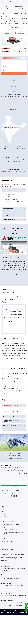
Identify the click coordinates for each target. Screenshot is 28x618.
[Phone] (25, 606)
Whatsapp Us (22, 48)
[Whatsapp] (25, 610)
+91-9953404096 (16, 57)
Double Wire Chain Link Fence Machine (11, 524)
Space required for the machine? (11, 429)
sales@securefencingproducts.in (9, 493)
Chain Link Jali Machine (12, 557)
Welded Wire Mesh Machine (7, 544)
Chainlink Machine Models (9, 521)
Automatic (14, 30)
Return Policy (3, 612)
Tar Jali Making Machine (10, 558)
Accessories (6, 212)
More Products (5, 538)
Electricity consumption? (9, 416)
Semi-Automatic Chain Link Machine (10, 529)
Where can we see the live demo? (11, 425)
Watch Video (5, 51)
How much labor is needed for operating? (10, 421)
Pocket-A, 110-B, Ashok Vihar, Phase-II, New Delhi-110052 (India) (14, 568)
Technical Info (22, 51)
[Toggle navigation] (3, 2)
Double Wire (4, 30)
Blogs (3, 511)
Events (3, 508)
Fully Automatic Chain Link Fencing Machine (12, 527)
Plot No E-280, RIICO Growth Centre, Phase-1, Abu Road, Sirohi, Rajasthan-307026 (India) (14, 576)
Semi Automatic (23, 30)
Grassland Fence (8, 33)
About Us (3, 503)
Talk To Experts (5, 48)
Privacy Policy (10, 612)
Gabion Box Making (20, 33)
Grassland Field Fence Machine (8, 549)
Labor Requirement (8, 208)
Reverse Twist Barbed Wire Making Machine (10, 546)
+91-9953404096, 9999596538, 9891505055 (10, 490)
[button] (23, 1)
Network (22, 612)
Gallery (3, 506)
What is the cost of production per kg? (13, 405)
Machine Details (7, 190)
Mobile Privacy (16, 612)
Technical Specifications (9, 219)
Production (5, 215)
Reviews (11, 186)
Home (3, 501)
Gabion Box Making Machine (7, 541)
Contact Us (4, 516)
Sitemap (3, 514)
